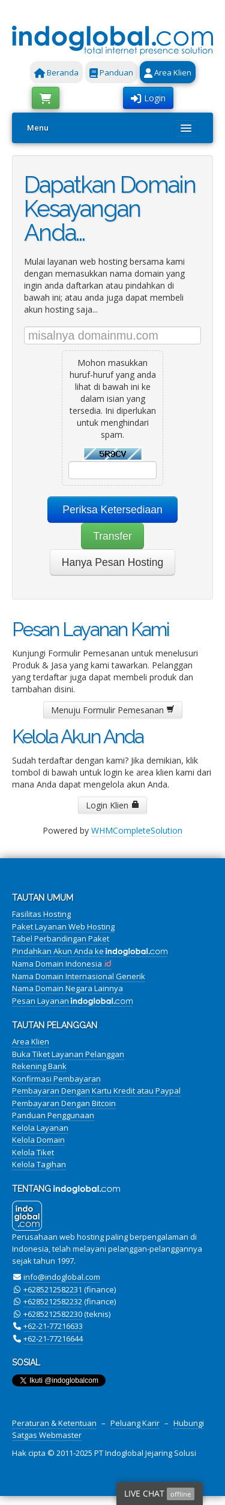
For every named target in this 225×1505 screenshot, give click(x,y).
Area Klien (167, 72)
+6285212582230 (52, 1314)
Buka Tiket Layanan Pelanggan (68, 1054)
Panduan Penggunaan (53, 1115)
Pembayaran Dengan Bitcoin (64, 1103)
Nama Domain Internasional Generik (78, 976)
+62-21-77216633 (53, 1326)
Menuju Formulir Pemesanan (113, 710)
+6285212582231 (52, 1289)
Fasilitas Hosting (41, 914)
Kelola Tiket (33, 1152)
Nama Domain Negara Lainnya (67, 988)
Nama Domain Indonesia (61, 963)
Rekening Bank (39, 1066)
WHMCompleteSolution (136, 830)
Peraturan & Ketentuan (54, 1423)
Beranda (56, 72)
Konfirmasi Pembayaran (56, 1078)
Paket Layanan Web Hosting (63, 926)
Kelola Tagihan (39, 1164)
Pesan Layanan (72, 1000)
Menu (38, 127)
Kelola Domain (38, 1139)
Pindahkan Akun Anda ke (89, 951)
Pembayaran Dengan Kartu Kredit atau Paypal (96, 1090)
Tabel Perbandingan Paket (60, 938)
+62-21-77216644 (53, 1338)
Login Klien (112, 805)
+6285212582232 (52, 1301)
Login (148, 98)
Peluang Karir (135, 1423)
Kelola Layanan (40, 1127)
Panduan (111, 72)
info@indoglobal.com (61, 1276)
